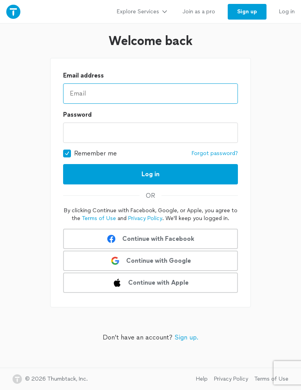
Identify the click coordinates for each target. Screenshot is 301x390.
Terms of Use (99, 218)
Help (202, 379)
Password (77, 114)
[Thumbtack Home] (13, 11)
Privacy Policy (145, 218)
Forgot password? (215, 153)
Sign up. (186, 337)
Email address (83, 75)
